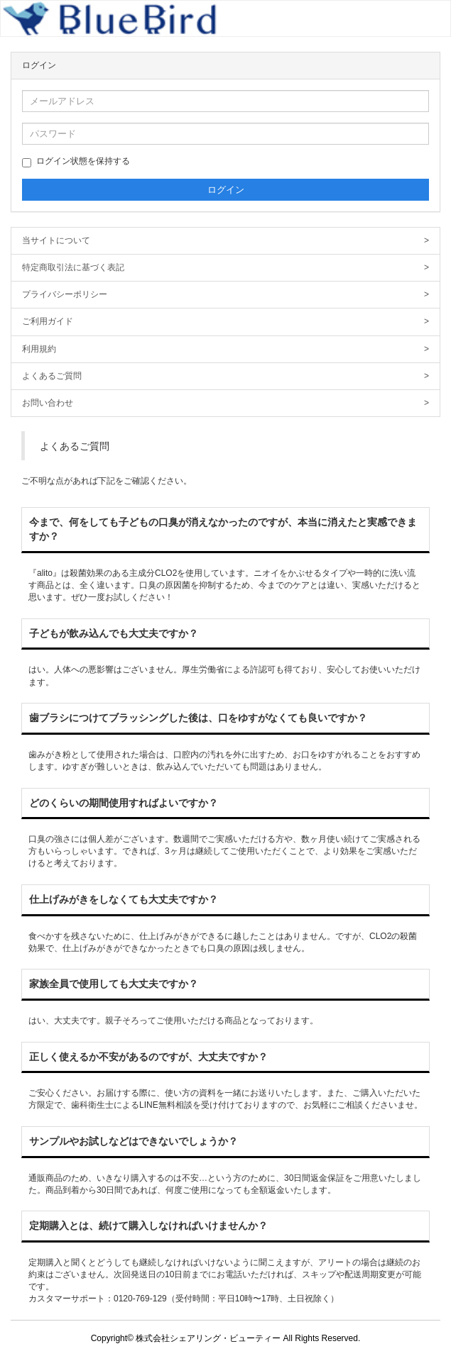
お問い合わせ (225, 403)
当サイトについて (225, 241)
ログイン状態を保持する (76, 161)
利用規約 (225, 349)
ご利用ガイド (225, 322)
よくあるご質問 (225, 376)
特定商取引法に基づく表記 (225, 268)
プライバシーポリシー (225, 295)
